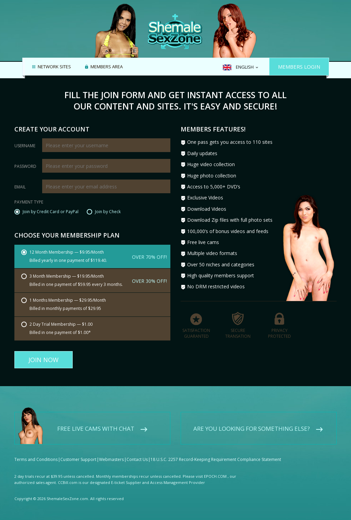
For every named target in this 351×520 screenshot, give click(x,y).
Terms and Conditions (36, 454)
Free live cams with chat (95, 423)
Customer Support (78, 454)
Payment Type (28, 202)
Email (20, 187)
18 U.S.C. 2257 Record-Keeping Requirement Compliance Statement (215, 454)
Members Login (299, 66)
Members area (106, 67)
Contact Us (137, 454)
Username (24, 146)
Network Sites (54, 67)
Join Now (43, 360)
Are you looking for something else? (251, 423)
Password (25, 166)
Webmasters (111, 454)
